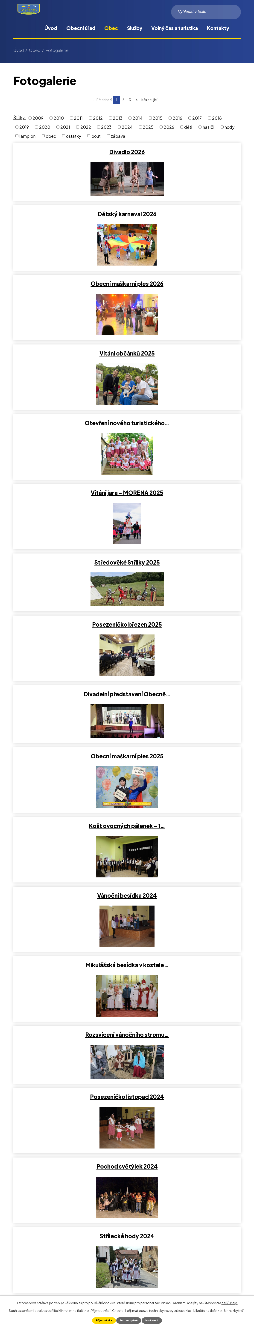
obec (51, 135)
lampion (27, 135)
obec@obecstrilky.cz (42, 1279)
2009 (37, 118)
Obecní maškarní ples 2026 (69, 221)
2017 (197, 118)
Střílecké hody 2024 (69, 709)
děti (188, 127)
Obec (111, 28)
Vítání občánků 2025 (185, 221)
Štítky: (19, 117)
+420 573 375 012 (39, 1268)
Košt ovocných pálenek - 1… (69, 500)
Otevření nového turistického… (69, 291)
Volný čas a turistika (174, 28)
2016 (177, 118)
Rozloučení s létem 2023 (69, 1057)
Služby (134, 28)
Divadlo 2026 (69, 151)
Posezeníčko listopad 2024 (69, 639)
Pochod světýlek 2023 (185, 918)
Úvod (50, 28)
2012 (98, 118)
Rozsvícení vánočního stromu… (185, 569)
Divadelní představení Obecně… (69, 430)
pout (96, 135)
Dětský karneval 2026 (184, 151)
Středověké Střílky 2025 (69, 360)
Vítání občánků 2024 (69, 778)
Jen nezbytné (128, 1320)
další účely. (230, 1302)
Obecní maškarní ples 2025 (185, 430)
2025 (148, 127)
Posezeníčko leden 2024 (185, 848)
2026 (169, 127)
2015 (157, 118)
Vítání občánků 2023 (69, 1127)
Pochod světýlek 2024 (185, 639)
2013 (117, 118)
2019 (24, 127)
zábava (118, 135)
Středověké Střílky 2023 (185, 1127)
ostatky (73, 135)
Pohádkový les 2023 (185, 987)
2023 (106, 127)
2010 (59, 118)
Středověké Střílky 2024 (185, 778)
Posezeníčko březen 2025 (185, 360)
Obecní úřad (80, 28)
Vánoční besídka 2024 (185, 500)
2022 (85, 127)
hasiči (208, 127)
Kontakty (218, 28)
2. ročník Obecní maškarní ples (69, 918)
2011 (78, 118)
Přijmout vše (100, 1320)
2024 (127, 127)
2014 (138, 118)
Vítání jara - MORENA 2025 (185, 291)
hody (229, 127)
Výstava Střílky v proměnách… (69, 987)
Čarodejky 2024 (69, 848)
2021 (65, 127)
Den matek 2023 (185, 1057)
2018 (217, 118)
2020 (44, 127)
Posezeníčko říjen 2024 (184, 709)
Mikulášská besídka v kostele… (69, 569)
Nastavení (155, 1320)
